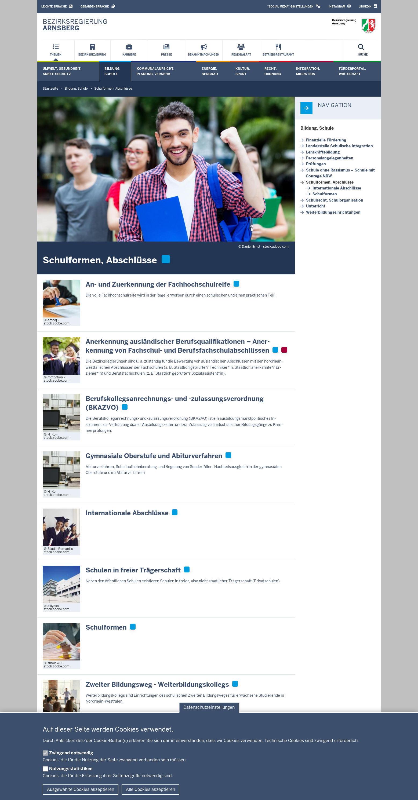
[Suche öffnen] (362, 50)
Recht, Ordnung (272, 71)
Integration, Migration (308, 71)
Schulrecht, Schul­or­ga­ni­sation (334, 200)
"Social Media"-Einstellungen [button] (294, 6)
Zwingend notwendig (71, 753)
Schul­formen (324, 194)
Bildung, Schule (112, 71)
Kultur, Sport (242, 71)
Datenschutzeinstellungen (209, 707)
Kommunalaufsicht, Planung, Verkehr (155, 71)
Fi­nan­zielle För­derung (326, 140)
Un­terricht (315, 206)
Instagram (340, 6)
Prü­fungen (316, 164)
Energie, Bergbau (210, 71)
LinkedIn (368, 6)
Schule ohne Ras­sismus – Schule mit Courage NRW (340, 173)
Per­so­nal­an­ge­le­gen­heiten (329, 158)
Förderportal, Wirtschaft (352, 71)
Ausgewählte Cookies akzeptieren (80, 789)
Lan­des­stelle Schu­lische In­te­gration (339, 146)
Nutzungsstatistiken (71, 769)
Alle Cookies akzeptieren (150, 789)
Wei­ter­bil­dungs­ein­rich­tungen (333, 212)
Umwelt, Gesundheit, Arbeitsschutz (62, 71)
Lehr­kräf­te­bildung (323, 152)
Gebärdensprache (98, 6)
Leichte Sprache (56, 6)
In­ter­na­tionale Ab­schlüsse (336, 188)
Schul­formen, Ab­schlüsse (330, 182)
